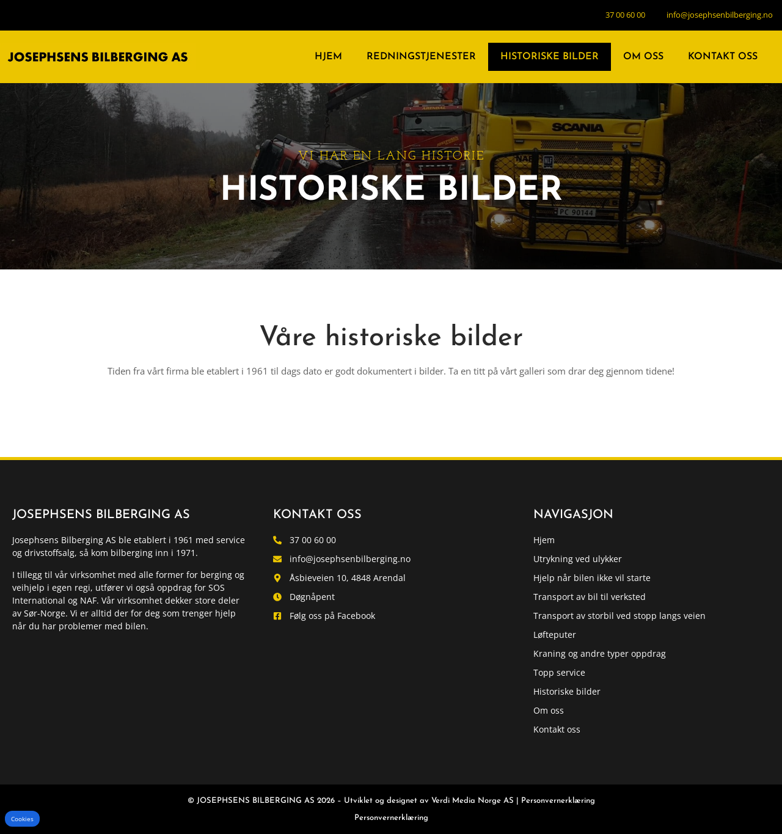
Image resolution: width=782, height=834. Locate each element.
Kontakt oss (723, 57)
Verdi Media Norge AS (472, 801)
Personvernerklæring (558, 801)
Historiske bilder (549, 57)
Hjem (328, 57)
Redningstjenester (421, 57)
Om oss (643, 57)
